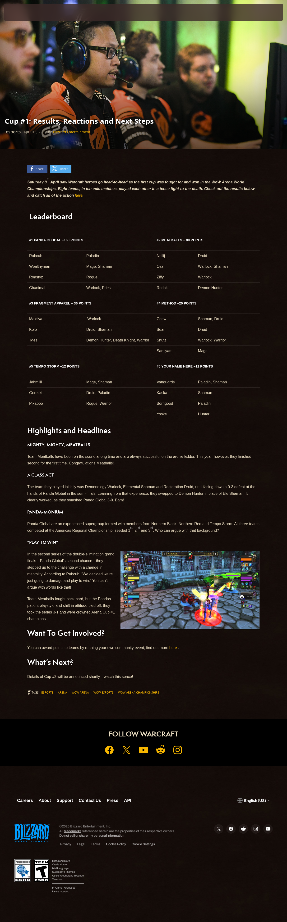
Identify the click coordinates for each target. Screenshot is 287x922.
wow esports (103, 692)
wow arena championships (138, 692)
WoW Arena (80, 692)
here (79, 195)
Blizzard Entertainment (71, 132)
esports (47, 692)
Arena (62, 692)
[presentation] (18, 12)
